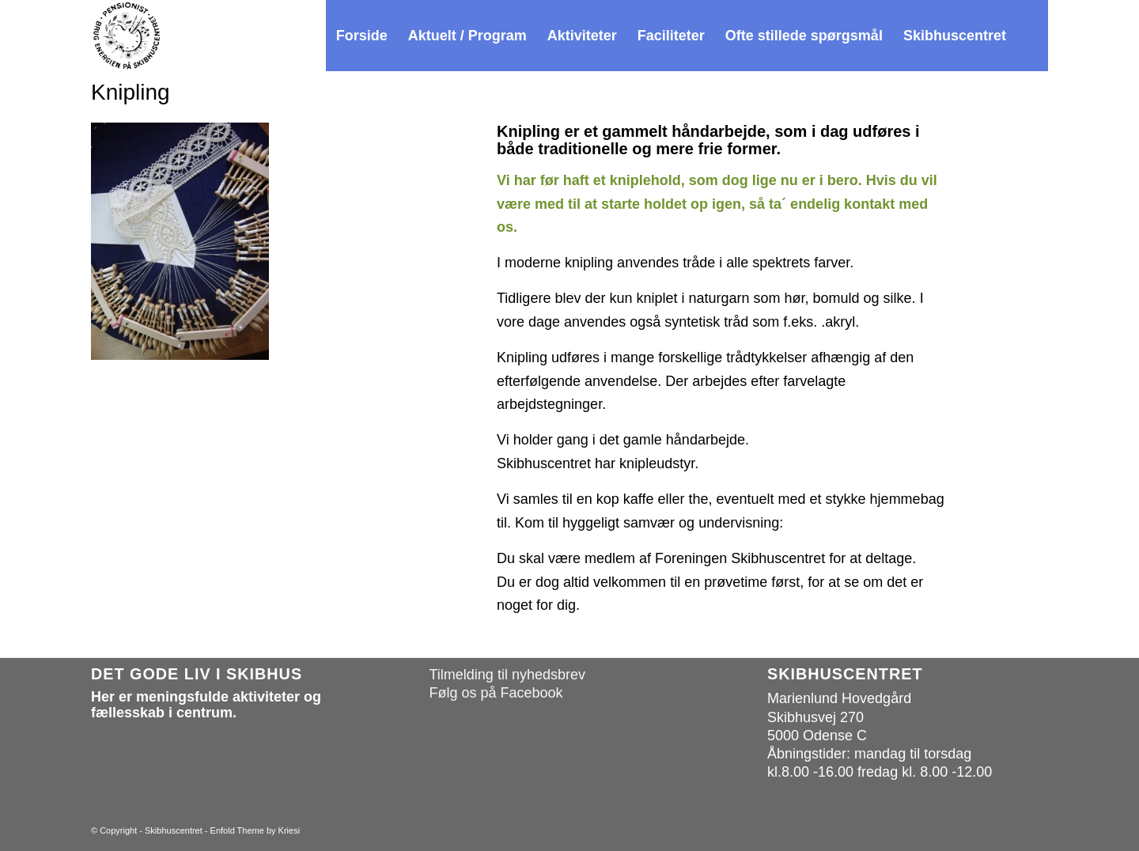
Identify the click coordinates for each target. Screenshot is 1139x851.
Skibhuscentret (173, 830)
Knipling (130, 92)
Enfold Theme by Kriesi (255, 830)
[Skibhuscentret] (126, 35)
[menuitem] (362, 35)
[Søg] (1032, 35)
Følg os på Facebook (496, 693)
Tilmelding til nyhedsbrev (507, 675)
